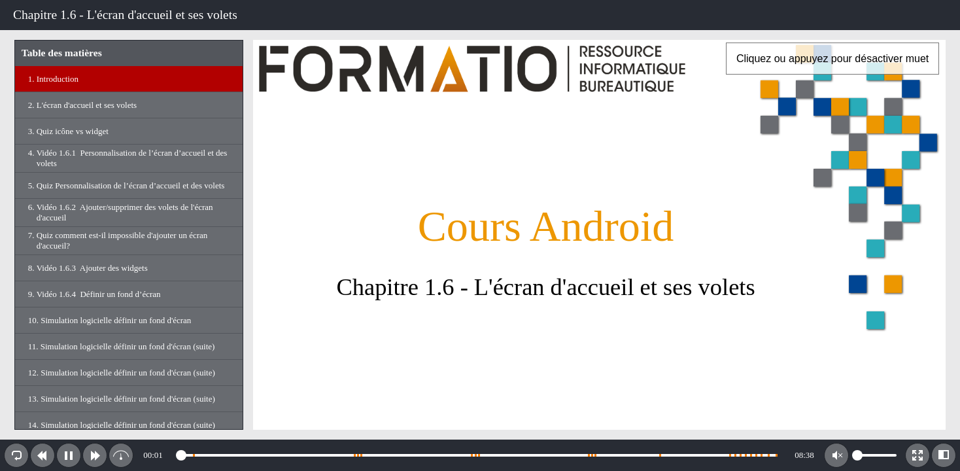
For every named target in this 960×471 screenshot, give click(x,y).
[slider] (479, 455)
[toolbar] (480, 15)
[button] (16, 455)
